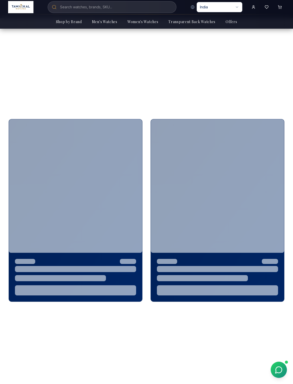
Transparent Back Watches (191, 21)
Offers (231, 21)
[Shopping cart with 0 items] (280, 7)
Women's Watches (142, 21)
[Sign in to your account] (253, 7)
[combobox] (219, 7)
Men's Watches (104, 21)
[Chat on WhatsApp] (279, 370)
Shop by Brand (69, 21)
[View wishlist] (267, 7)
